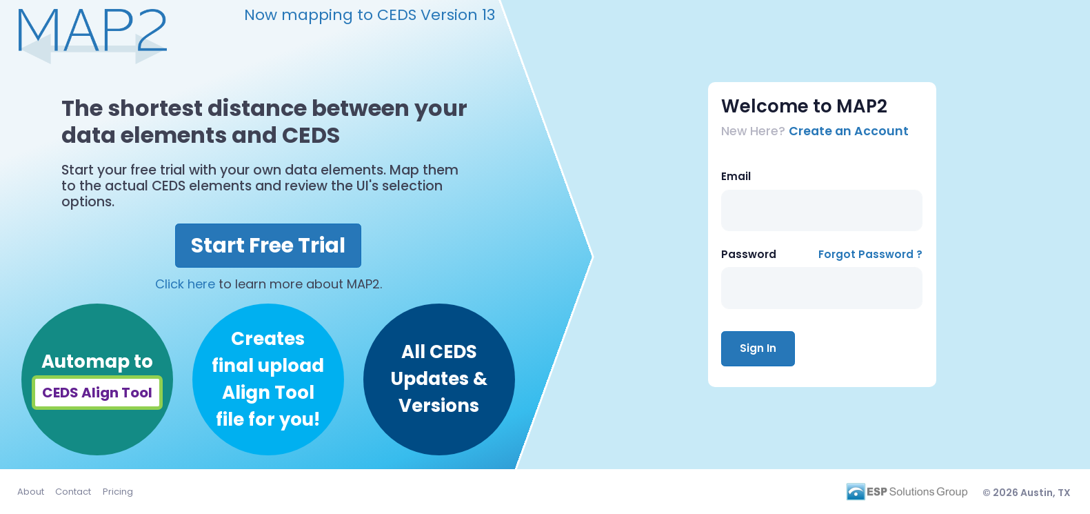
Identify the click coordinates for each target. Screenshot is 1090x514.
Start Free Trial (268, 245)
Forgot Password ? (870, 254)
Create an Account (849, 131)
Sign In (758, 348)
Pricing (118, 491)
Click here (185, 284)
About (30, 491)
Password (748, 254)
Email (736, 176)
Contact (73, 491)
